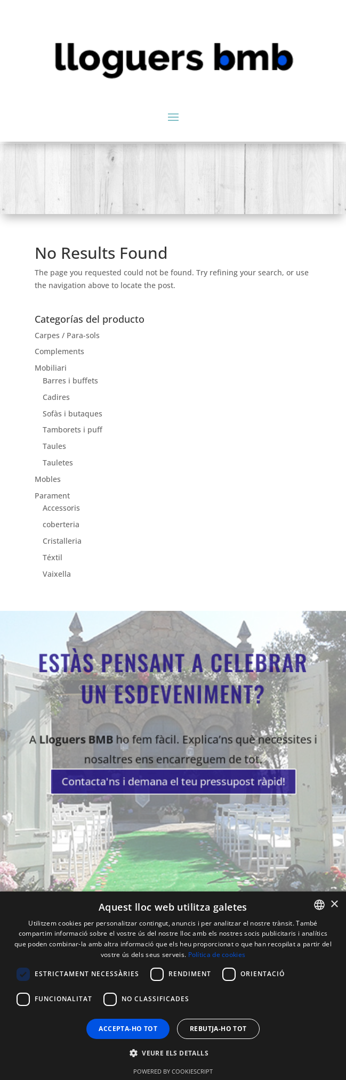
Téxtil (52, 557)
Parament (52, 495)
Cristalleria (62, 541)
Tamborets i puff (72, 429)
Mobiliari (51, 368)
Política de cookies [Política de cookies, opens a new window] (217, 954)
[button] (173, 1053)
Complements (59, 351)
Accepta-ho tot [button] (128, 1028)
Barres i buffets (70, 380)
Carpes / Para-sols (67, 335)
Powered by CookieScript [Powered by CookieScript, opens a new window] (173, 1071)
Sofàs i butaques (72, 413)
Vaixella (57, 574)
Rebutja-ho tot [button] (218, 1028)
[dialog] (173, 985)
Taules (54, 446)
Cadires (56, 397)
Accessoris (61, 508)
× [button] (334, 905)
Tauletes (58, 462)
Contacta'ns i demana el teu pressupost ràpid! (173, 777)
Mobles (48, 479)
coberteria (61, 524)
